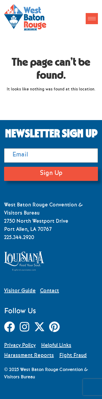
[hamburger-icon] (92, 18)
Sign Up (51, 173)
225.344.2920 (19, 238)
